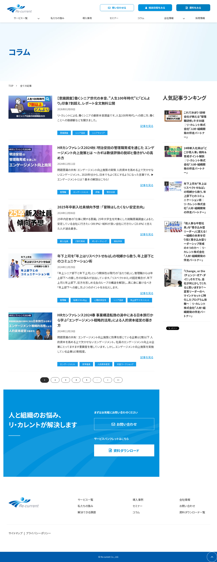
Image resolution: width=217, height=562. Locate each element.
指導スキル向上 (80, 300)
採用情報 (200, 18)
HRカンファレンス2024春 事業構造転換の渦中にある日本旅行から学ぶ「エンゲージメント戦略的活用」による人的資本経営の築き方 (105, 320)
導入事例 (87, 18)
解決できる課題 (87, 512)
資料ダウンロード (126, 450)
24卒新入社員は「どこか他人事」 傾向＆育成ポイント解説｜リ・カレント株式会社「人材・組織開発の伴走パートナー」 (195, 160)
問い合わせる (119, 7)
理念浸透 (111, 192)
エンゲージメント (80, 192)
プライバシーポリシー (38, 533)
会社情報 (169, 18)
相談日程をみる (157, 7)
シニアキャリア (98, 132)
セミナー (114, 18)
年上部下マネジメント (139, 300)
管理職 (63, 192)
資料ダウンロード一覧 (192, 512)
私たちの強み (57, 18)
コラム (141, 18)
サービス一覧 (20, 18)
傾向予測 (118, 241)
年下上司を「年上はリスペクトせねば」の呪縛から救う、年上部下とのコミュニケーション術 (105, 258)
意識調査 (64, 132)
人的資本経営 (103, 364)
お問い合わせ (127, 424)
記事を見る (146, 126)
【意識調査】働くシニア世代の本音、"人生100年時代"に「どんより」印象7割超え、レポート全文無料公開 (103, 101)
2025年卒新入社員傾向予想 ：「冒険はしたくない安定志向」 (101, 206)
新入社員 (64, 241)
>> (118, 380)
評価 (97, 192)
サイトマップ (15, 533)
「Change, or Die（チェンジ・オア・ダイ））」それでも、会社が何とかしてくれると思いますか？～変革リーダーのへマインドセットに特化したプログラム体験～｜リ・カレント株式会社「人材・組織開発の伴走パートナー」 (195, 293)
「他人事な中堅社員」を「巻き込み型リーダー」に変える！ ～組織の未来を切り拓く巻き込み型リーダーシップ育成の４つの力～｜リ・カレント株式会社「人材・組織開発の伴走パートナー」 (195, 241)
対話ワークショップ (125, 364)
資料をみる (195, 7)
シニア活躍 (80, 132)
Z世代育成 (80, 241)
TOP (10, 85)
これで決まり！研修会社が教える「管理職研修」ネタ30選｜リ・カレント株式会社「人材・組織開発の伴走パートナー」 (195, 124)
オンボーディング (99, 241)
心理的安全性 (100, 300)
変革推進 (86, 364)
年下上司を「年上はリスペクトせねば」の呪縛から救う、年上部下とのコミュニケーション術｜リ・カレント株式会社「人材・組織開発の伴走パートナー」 (195, 197)
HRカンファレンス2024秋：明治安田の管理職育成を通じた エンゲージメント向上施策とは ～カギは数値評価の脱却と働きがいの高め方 (105, 152)
